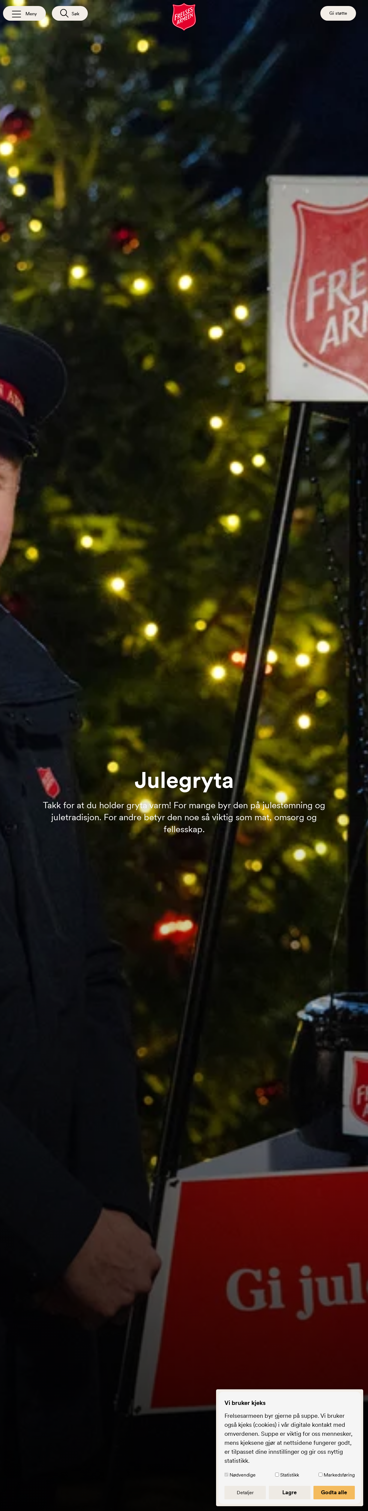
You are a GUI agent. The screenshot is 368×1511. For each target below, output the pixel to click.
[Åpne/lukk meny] (24, 13)
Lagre (289, 1492)
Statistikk (289, 1475)
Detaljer (245, 1492)
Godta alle (334, 1492)
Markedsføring (339, 1475)
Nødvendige (243, 1475)
